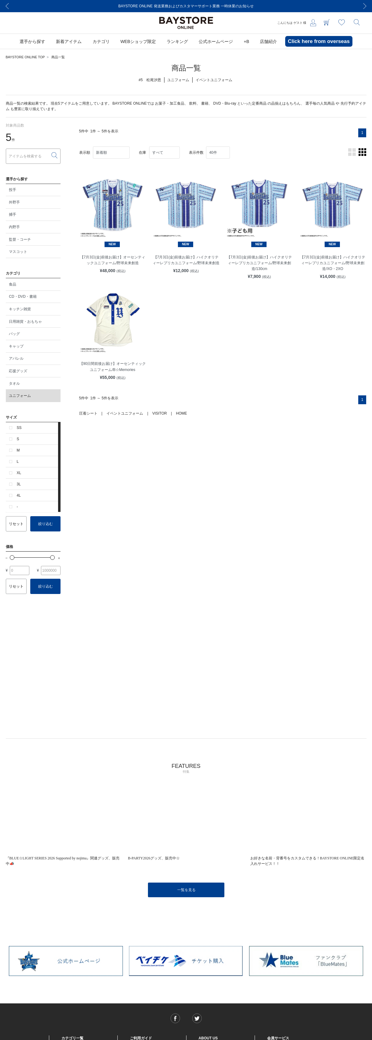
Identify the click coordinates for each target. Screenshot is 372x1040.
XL (19, 473)
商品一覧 (58, 57)
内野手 (14, 227)
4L (19, 495)
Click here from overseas (319, 41)
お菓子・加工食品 (169, 103)
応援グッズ (18, 371)
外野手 (14, 202)
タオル (14, 383)
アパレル (16, 358)
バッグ (14, 334)
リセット (16, 524)
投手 (12, 190)
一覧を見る (186, 890)
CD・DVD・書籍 (23, 296)
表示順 (84, 152)
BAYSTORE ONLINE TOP (25, 57)
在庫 (142, 152)
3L (19, 484)
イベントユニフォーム (124, 413)
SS (19, 428)
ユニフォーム (20, 396)
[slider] (12, 557)
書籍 (204, 103)
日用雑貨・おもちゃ (25, 321)
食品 (12, 284)
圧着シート (88, 413)
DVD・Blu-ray (224, 103)
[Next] (365, 6)
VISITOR (159, 413)
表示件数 (196, 152)
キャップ (16, 346)
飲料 (193, 103)
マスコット (18, 252)
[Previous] (7, 6)
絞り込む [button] (45, 524)
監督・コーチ (20, 239)
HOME (181, 413)
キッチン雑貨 (20, 309)
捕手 (12, 214)
